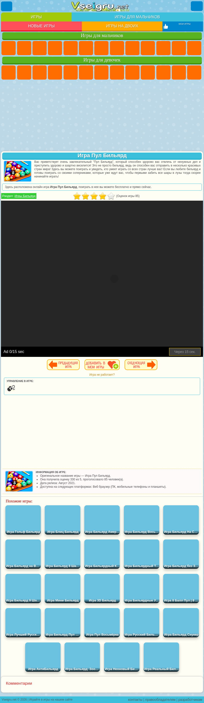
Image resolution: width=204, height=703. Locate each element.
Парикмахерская (194, 72)
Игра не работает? (102, 374)
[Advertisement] (102, 116)
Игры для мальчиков (137, 17)
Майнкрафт (101, 48)
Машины (117, 48)
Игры (36, 17)
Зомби (71, 48)
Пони (8, 72)
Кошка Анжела (132, 72)
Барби (55, 72)
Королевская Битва (86, 48)
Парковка (8, 48)
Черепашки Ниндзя (132, 48)
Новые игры (41, 26)
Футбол (24, 48)
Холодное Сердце (148, 72)
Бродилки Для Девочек (101, 72)
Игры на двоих (122, 26)
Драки (194, 48)
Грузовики (179, 48)
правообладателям (160, 700)
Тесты (71, 72)
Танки (55, 48)
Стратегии (39, 48)
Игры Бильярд (24, 196)
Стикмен (163, 48)
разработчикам (190, 700)
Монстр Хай (86, 72)
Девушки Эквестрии (24, 72)
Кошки (163, 72)
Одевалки (179, 72)
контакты (135, 700)
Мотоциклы (148, 48)
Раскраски (117, 72)
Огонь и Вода (39, 72)
